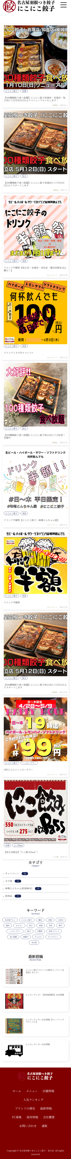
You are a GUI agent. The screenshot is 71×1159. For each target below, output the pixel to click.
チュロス (38, 936)
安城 (24, 90)
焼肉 (7, 925)
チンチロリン (53, 936)
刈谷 (24, 260)
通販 (44, 1126)
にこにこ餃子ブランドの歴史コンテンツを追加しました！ (45, 971)
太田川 (60, 920)
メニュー (32, 1091)
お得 (7, 845)
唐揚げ (25, 936)
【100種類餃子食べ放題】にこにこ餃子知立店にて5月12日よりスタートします (35, 686)
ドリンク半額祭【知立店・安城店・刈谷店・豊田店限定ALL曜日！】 (35, 269)
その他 (55, 857)
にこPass (18, 845)
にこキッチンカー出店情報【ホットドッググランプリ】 (45, 1020)
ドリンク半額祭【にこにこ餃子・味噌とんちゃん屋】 (31, 520)
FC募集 (17, 1117)
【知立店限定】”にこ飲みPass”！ (21, 852)
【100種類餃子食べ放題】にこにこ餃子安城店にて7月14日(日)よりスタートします (34, 184)
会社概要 (49, 1117)
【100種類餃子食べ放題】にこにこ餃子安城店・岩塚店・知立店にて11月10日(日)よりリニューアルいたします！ (34, 99)
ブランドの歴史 (25, 1108)
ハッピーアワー (29, 762)
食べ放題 (13, 936)
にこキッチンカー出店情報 (38, 1044)
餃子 (29, 931)
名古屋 (34, 942)
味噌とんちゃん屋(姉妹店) (23, 888)
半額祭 (39, 931)
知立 (24, 175)
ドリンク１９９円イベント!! (18, 352)
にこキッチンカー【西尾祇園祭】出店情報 (45, 994)
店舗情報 (48, 1091)
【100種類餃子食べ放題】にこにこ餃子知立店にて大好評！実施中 (34, 436)
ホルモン (19, 925)
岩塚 (40, 925)
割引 (60, 925)
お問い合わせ (28, 1126)
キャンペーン (52, 275)
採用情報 (32, 1117)
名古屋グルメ (10, 920)
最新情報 (46, 1108)
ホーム (16, 1091)
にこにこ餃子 (11, 90)
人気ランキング (33, 1099)
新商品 (55, 105)
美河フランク (54, 931)
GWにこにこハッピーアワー (18, 769)
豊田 (40, 920)
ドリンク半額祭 (12, 602)
